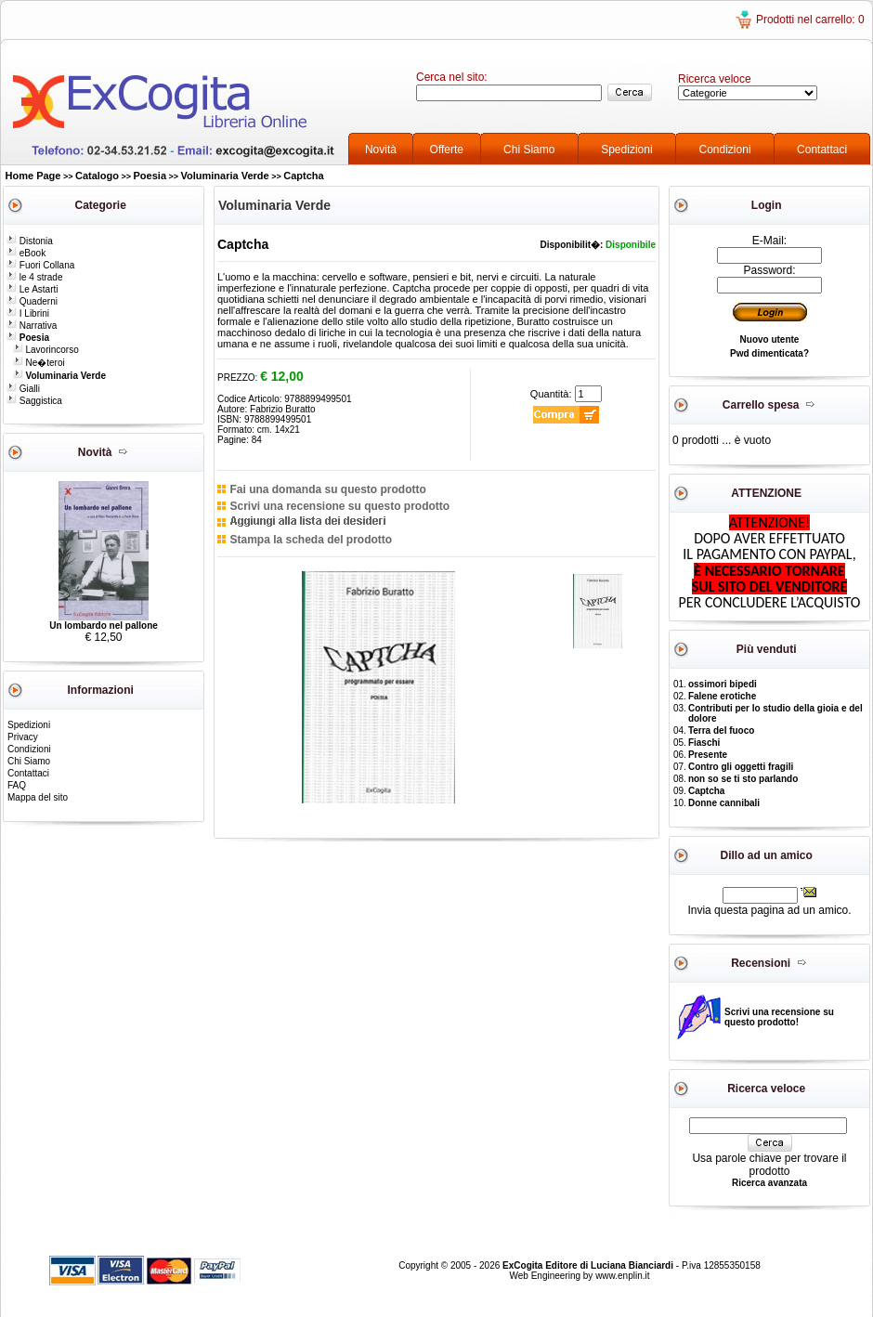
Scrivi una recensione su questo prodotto (339, 506)
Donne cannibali (724, 803)
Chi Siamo (528, 149)
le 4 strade (34, 277)
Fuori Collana (40, 265)
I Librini (28, 313)
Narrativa (32, 325)
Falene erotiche (722, 696)
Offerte (446, 149)
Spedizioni (626, 149)
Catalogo (97, 175)
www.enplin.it (622, 1276)
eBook (26, 253)
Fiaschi (704, 742)
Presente (707, 755)
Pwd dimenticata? (769, 353)
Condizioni (725, 149)
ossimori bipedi (722, 684)
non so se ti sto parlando (743, 779)
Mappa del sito (37, 797)
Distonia (30, 241)
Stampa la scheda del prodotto (310, 539)
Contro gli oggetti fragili (740, 767)
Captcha (303, 175)
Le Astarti (32, 289)
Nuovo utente (770, 339)
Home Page (33, 175)
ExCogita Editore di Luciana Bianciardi (589, 1265)
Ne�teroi (39, 363)
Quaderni (32, 301)
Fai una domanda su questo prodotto (327, 489)
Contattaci (822, 149)
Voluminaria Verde (225, 175)
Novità (381, 149)
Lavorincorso (46, 350)
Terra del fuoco (721, 730)
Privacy (22, 737)
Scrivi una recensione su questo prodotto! (779, 1017)
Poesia (150, 175)
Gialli (23, 389)
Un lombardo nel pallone (103, 625)
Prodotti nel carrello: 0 (810, 19)
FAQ (16, 785)
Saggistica (34, 401)
